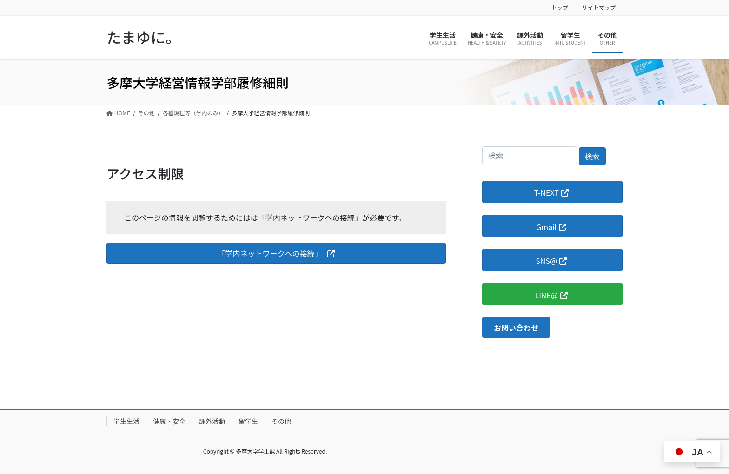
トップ (559, 7)
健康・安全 (169, 421)
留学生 (248, 421)
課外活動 (212, 421)
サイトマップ (599, 7)
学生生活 (126, 421)
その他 (281, 421)
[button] (276, 253)
